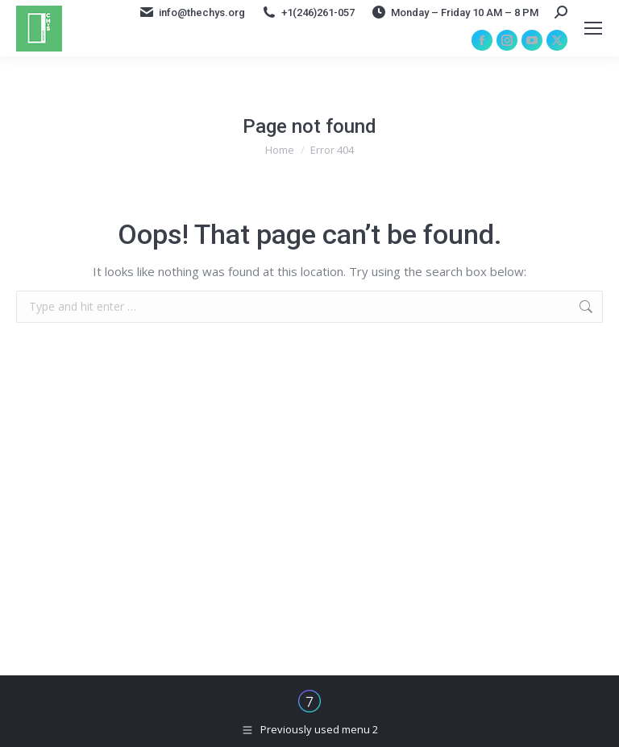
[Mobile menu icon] (593, 28)
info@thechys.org (192, 12)
